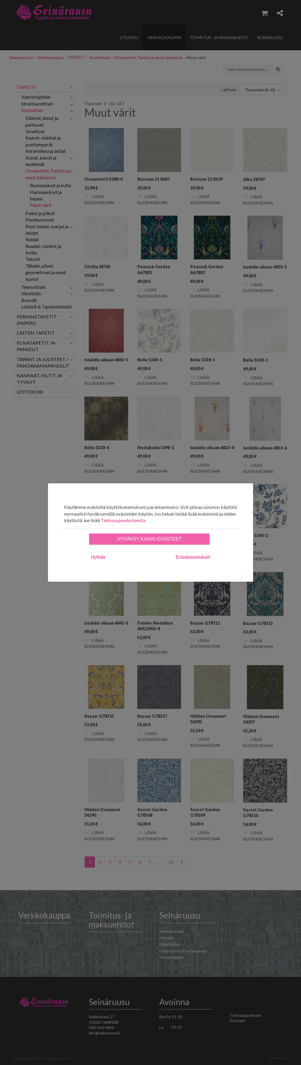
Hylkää (98, 557)
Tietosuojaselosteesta (123, 520)
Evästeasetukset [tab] (193, 557)
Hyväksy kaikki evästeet (149, 538)
